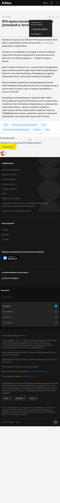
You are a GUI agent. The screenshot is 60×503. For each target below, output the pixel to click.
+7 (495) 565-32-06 (28, 376)
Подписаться (8, 147)
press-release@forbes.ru (37, 371)
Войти (45, 3)
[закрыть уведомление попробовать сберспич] (50, 23)
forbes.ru (23, 335)
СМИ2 (7, 398)
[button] (57, 3)
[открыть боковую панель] (51, 3)
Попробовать (36, 34)
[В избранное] (57, 17)
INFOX (33, 398)
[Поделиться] (53, 17)
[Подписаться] (56, 297)
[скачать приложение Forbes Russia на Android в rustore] (10, 258)
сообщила (46, 42)
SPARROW (20, 398)
